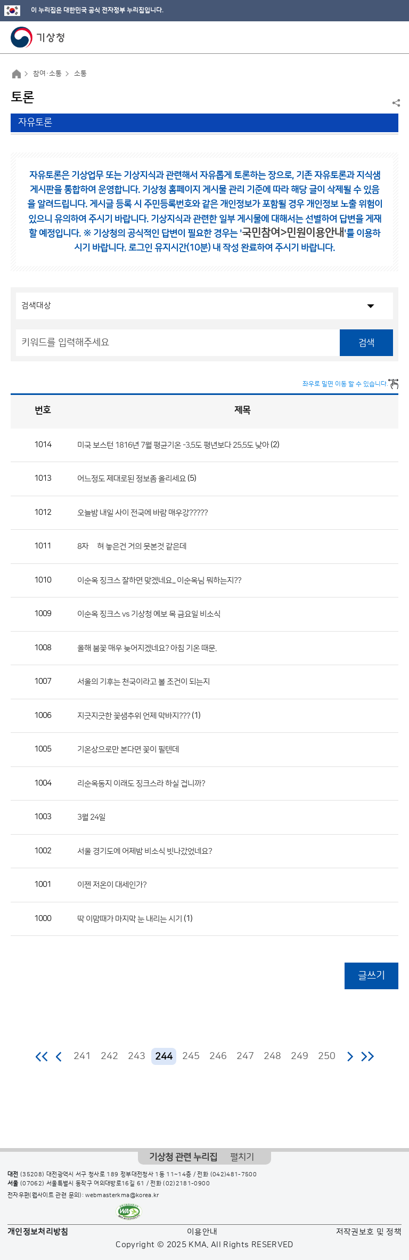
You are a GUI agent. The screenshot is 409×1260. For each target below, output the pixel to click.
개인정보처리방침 (38, 1232)
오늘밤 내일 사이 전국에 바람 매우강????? (142, 512)
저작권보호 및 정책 (369, 1232)
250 (327, 1056)
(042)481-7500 (233, 1175)
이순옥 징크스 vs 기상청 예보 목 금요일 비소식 (148, 614)
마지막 (367, 1056)
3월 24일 (91, 817)
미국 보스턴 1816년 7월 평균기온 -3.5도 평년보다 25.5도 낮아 (173, 444)
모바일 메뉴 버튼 (391, 37)
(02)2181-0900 (186, 1184)
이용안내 (202, 1232)
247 (245, 1056)
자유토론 (35, 122)
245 (191, 1056)
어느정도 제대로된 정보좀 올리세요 (131, 478)
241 (82, 1056)
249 (299, 1056)
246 (218, 1056)
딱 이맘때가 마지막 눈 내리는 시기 (129, 918)
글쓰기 (371, 975)
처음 (42, 1056)
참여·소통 (47, 73)
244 (164, 1056)
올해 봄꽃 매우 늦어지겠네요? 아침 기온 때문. (146, 647)
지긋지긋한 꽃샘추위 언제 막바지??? (133, 715)
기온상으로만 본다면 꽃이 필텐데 (128, 749)
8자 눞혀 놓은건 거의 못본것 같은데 (131, 546)
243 (136, 1056)
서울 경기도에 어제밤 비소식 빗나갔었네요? (144, 850)
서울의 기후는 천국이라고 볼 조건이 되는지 (143, 681)
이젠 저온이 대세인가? (111, 885)
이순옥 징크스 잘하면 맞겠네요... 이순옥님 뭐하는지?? (159, 580)
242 (109, 1056)
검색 (366, 343)
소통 (80, 73)
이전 (59, 1056)
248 (272, 1056)
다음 (350, 1056)
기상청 (38, 37)
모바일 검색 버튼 (374, 37)
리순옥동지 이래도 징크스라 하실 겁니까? (141, 783)
